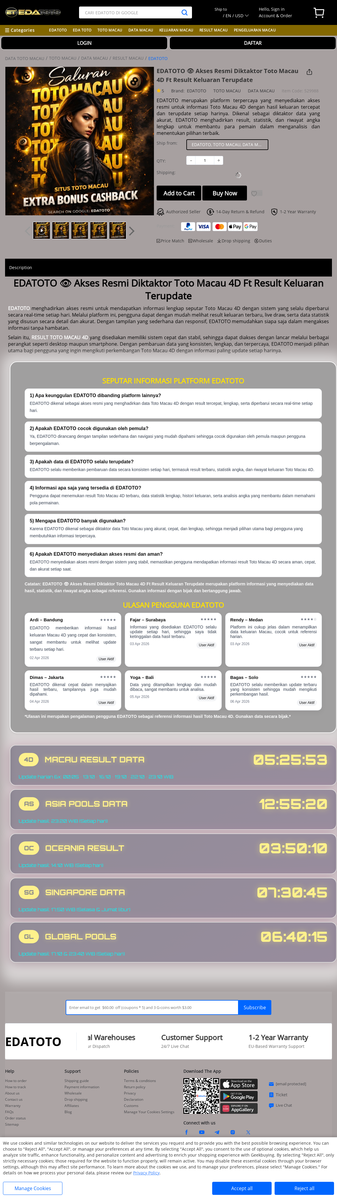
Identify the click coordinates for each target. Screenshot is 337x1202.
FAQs (9, 1112)
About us (12, 1093)
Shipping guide (76, 1081)
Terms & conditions (140, 1081)
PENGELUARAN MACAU (255, 30)
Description (20, 267)
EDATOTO (58, 30)
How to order (16, 1081)
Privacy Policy (146, 1173)
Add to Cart (179, 193)
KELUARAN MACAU (176, 30)
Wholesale (73, 1093)
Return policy (134, 1087)
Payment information (81, 1087)
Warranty (13, 1106)
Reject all (304, 1188)
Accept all (242, 1188)
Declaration (133, 1099)
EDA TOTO (82, 30)
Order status (15, 1118)
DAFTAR (253, 43)
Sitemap (12, 1124)
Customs (131, 1106)
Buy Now (224, 193)
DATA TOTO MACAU (24, 58)
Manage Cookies (33, 1188)
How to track (15, 1087)
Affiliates (71, 1106)
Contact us (14, 1099)
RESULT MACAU (213, 30)
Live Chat (280, 1105)
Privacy (130, 1093)
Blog (68, 1111)
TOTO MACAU (109, 30)
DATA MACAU (140, 30)
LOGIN (84, 43)
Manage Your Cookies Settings (149, 1112)
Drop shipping (76, 1099)
